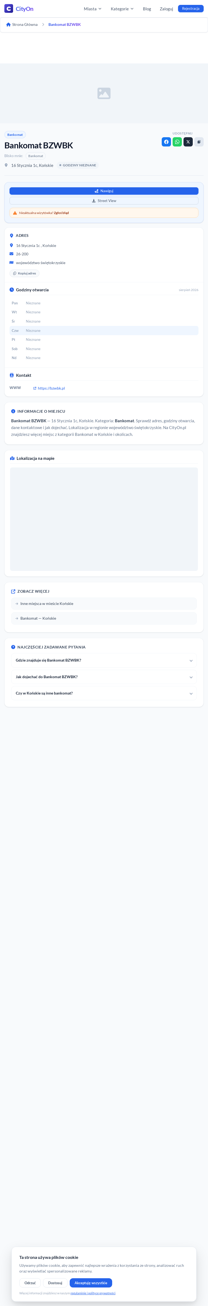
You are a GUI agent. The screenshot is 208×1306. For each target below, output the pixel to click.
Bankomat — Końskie (35, 618)
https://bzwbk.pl (49, 388)
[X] (188, 141)
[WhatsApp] (177, 141)
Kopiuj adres (24, 273)
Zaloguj (166, 8)
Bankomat (15, 135)
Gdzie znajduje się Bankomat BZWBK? (48, 660)
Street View (104, 200)
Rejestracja (191, 8)
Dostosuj (55, 1283)
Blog (147, 8)
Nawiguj (104, 191)
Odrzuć (30, 1283)
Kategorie (122, 8)
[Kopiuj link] (199, 141)
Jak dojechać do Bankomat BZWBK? (47, 676)
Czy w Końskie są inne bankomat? (44, 693)
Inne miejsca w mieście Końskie (44, 603)
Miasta (93, 8)
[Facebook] (166, 141)
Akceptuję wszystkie (91, 1283)
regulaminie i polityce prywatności (93, 1293)
